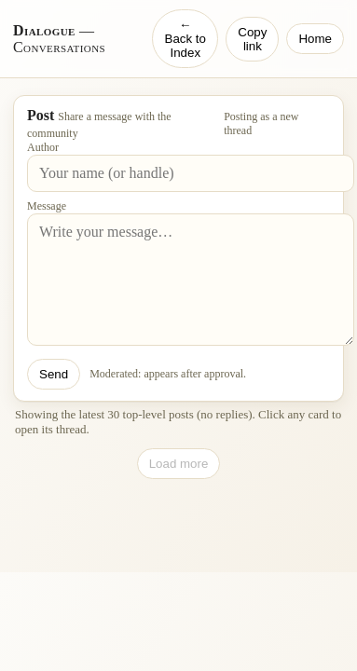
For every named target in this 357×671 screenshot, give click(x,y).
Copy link (252, 39)
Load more (179, 464)
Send (53, 374)
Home (315, 39)
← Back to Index (185, 39)
